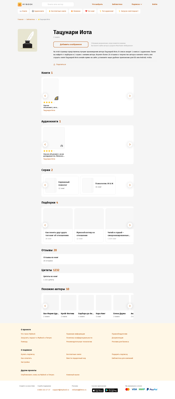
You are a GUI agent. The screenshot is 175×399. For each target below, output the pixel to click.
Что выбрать (97, 4)
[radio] (44, 102)
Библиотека (117, 4)
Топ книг (91, 11)
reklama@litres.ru (79, 390)
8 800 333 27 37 (44, 390)
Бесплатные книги (58, 11)
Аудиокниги (39, 11)
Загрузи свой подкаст (129, 11)
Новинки (76, 11)
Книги (24, 11)
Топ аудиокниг (108, 11)
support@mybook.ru (61, 390)
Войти (154, 4)
